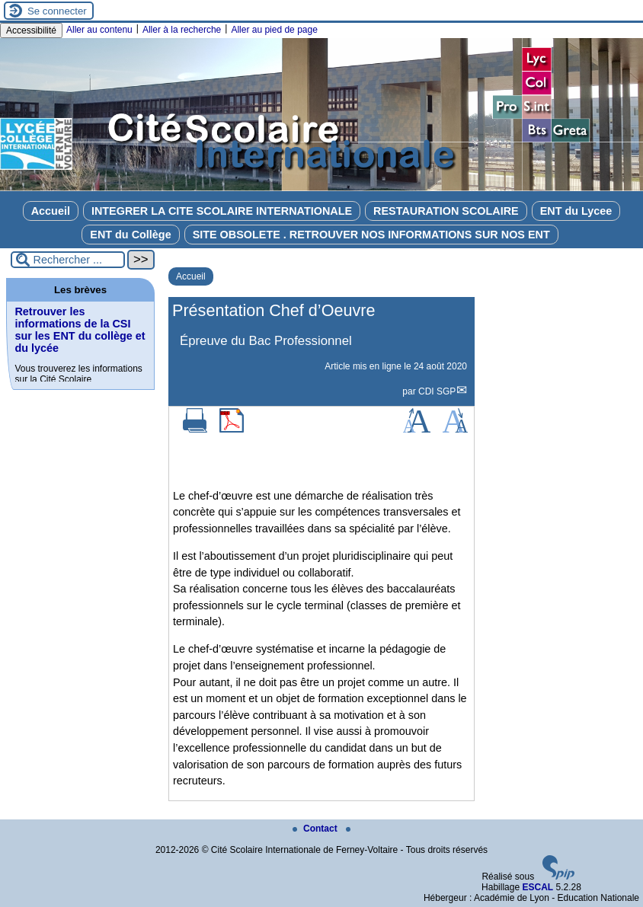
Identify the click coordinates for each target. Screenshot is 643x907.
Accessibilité (31, 30)
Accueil (50, 211)
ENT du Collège (130, 234)
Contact (316, 828)
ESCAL (537, 887)
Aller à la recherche (181, 29)
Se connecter (57, 11)
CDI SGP (437, 391)
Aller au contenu (99, 29)
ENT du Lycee (576, 211)
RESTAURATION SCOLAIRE (446, 211)
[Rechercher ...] (68, 259)
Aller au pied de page (274, 29)
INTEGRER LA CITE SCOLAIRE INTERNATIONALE (221, 211)
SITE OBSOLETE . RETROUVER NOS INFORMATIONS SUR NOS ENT (371, 234)
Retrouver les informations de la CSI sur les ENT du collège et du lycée (79, 329)
